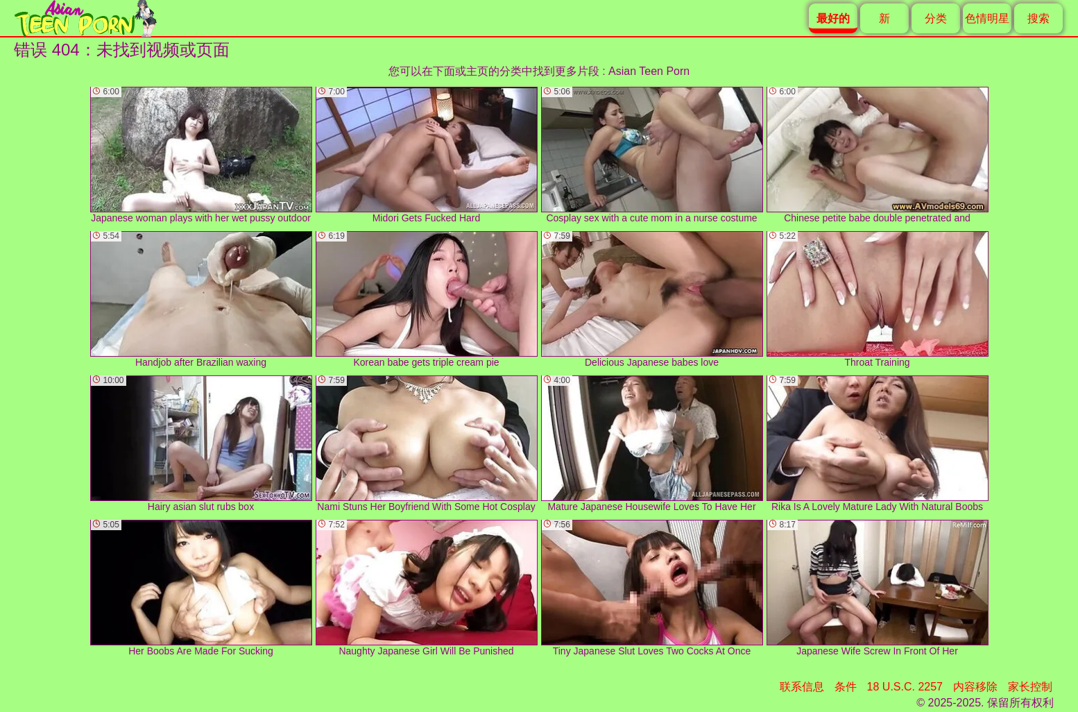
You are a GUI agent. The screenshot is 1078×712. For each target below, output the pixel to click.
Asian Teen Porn (649, 71)
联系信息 (802, 687)
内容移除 (975, 687)
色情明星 (987, 18)
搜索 (1038, 18)
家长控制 (1030, 687)
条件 (846, 687)
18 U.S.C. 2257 (905, 687)
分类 (936, 18)
